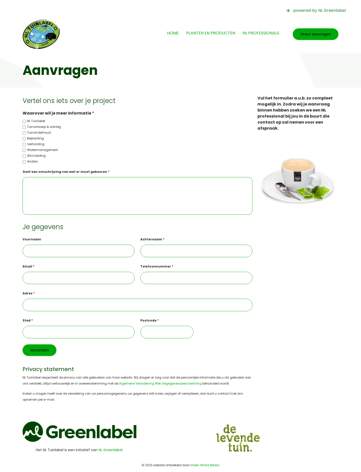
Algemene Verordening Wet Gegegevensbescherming (160, 383)
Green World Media (204, 465)
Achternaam (152, 239)
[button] (315, 34)
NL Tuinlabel (36, 121)
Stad (28, 320)
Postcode (149, 320)
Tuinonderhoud (39, 132)
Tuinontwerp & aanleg (44, 127)
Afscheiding (36, 155)
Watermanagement (42, 150)
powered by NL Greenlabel (319, 10)
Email (28, 266)
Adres (29, 293)
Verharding (35, 144)
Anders (32, 161)
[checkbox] (24, 121)
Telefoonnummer (156, 266)
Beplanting (35, 138)
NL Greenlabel (110, 449)
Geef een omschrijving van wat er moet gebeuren (66, 172)
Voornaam (32, 239)
